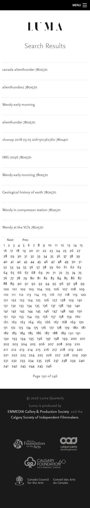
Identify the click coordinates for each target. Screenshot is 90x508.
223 (23, 355)
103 (31, 289)
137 (53, 306)
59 (51, 267)
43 (25, 262)
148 (62, 311)
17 (11, 251)
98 (75, 284)
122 (13, 300)
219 (71, 350)
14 (74, 245)
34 (45, 256)
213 (21, 350)
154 (29, 317)
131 (5, 306)
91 (26, 284)
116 (51, 295)
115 (44, 295)
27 (78, 251)
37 (64, 256)
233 (22, 361)
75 (80, 273)
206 (42, 344)
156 (45, 317)
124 (30, 300)
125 (38, 300)
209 (68, 344)
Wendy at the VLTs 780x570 (22, 227)
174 (28, 328)
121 (5, 300)
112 (21, 295)
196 (39, 339)
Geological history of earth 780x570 (29, 192)
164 (30, 322)
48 (59, 262)
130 (79, 300)
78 (18, 278)
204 (24, 344)
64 (5, 273)
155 (37, 317)
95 (54, 284)
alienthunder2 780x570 (19, 87)
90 (19, 284)
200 (74, 339)
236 (47, 361)
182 (5, 333)
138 (60, 306)
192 (6, 339)
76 (5, 278)
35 (51, 256)
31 (25, 256)
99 (82, 284)
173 (21, 328)
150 (79, 311)
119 (75, 295)
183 (14, 333)
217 (54, 350)
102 (22, 289)
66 (19, 273)
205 (32, 344)
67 (26, 273)
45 (39, 262)
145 (38, 311)
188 (54, 333)
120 (83, 295)
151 (5, 317)
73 (67, 273)
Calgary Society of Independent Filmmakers (44, 417)
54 (18, 267)
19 (24, 251)
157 (53, 317)
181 (83, 328)
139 (68, 306)
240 (82, 361)
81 (39, 278)
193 (14, 339)
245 (40, 366)
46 (46, 262)
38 (71, 256)
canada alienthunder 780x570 (24, 70)
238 (64, 361)
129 (71, 300)
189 (63, 333)
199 (65, 339)
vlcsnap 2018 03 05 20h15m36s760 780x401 (35, 140)
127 (54, 300)
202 (6, 344)
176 (43, 328)
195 (31, 339)
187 (46, 333)
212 (13, 350)
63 (79, 267)
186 (38, 333)
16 (5, 251)
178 (59, 328)
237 (56, 361)
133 (21, 306)
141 (5, 311)
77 (12, 278)
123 (21, 300)
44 (32, 262)
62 (72, 267)
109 (82, 289)
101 (14, 289)
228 (66, 355)
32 (32, 256)
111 (13, 295)
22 (44, 251)
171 (5, 328)
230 (84, 355)
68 (33, 273)
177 (51, 328)
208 (59, 344)
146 (46, 311)
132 (13, 306)
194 (22, 339)
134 (29, 306)
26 (72, 251)
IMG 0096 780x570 (16, 157)
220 (79, 350)
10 (50, 245)
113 (29, 295)
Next (10, 240)
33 (38, 256)
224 (31, 355)
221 (5, 355)
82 (45, 278)
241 (5, 366)
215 (38, 350)
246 (49, 366)
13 (68, 245)
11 (56, 245)
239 (73, 361)
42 (19, 262)
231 (5, 361)
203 (15, 344)
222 (14, 355)
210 (77, 344)
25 (64, 251)
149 (71, 311)
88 (5, 284)
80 (32, 278)
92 (33, 284)
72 (60, 273)
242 (14, 366)
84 (59, 278)
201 (82, 339)
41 (12, 262)
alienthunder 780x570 (18, 122)
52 (5, 267)
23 (51, 251)
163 (22, 322)
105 (47, 289)
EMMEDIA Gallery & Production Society (39, 412)
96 (61, 284)
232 (14, 361)
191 (78, 333)
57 (38, 267)
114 (36, 295)
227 (57, 355)
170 (81, 322)
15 (81, 245)
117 (59, 295)
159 (69, 317)
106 (56, 289)
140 (77, 306)
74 (73, 273)
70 (47, 273)
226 (49, 355)
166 (47, 322)
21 (37, 251)
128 (62, 300)
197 (48, 339)
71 (54, 273)
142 (13, 311)
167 (56, 322)
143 (21, 311)
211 (5, 350)
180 (75, 328)
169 (73, 322)
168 (64, 322)
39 (78, 256)
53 (11, 267)
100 (6, 289)
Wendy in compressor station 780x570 (31, 210)
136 (45, 306)
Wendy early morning (18, 105)
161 (5, 322)
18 (17, 251)
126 (46, 300)
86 (73, 278)
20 (31, 251)
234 (30, 361)
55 (24, 267)
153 (21, 317)
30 (19, 256)
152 (13, 317)
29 (12, 256)
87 (79, 278)
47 (53, 262)
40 (5, 262)
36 (58, 256)
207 (50, 344)
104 (39, 289)
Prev (25, 240)
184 (22, 333)
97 (68, 284)
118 (67, 295)
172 (13, 328)
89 (12, 284)
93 (40, 284)
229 (75, 355)
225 (40, 355)
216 (46, 350)
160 (77, 317)
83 (52, 278)
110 (5, 295)
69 (40, 273)
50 (73, 262)
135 (37, 306)
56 (31, 267)
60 (58, 267)
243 (23, 366)
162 (14, 322)
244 (31, 366)
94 (47, 284)
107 (64, 289)
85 (66, 278)
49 (66, 262)
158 (61, 317)
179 (67, 328)
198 (56, 339)
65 (12, 273)
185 (30, 333)
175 (36, 328)
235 (39, 361)
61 (65, 267)
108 (73, 289)
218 (62, 350)
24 (58, 251)
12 (62, 245)
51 (80, 262)
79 (25, 278)
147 (54, 311)
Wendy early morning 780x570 (25, 175)
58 (44, 267)
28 (5, 256)
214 (30, 350)
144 (30, 311)
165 (39, 322)
